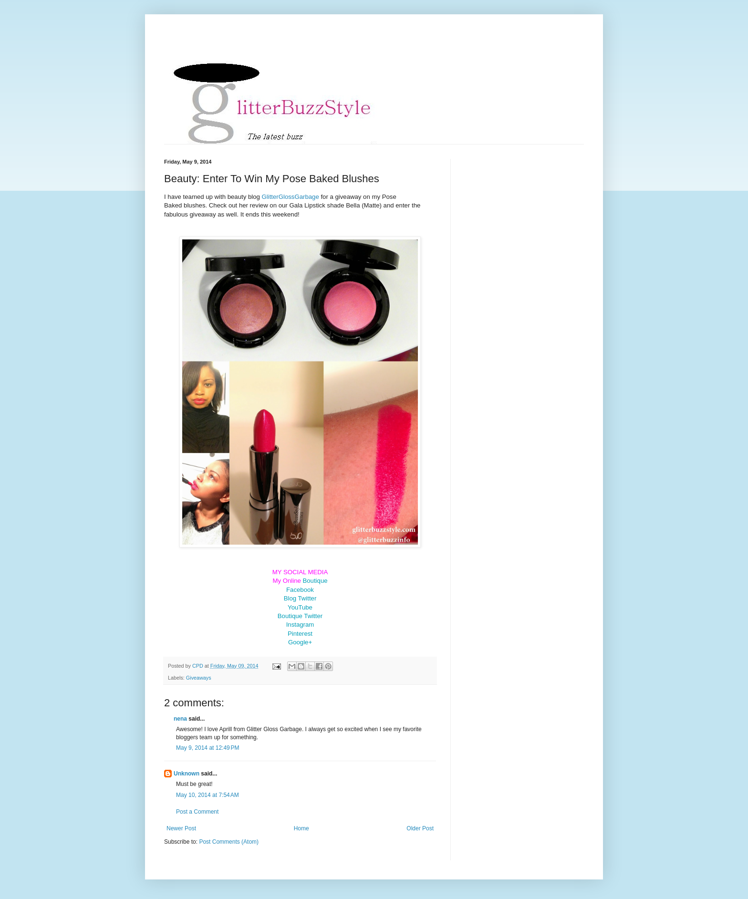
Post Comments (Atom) (229, 841)
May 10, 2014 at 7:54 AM (207, 795)
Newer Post (181, 828)
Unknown (186, 773)
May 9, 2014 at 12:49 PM (207, 747)
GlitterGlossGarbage (290, 196)
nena (180, 718)
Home (301, 828)
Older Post (420, 828)
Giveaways (198, 678)
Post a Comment (197, 811)
